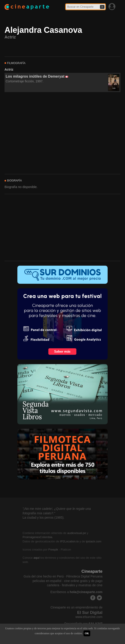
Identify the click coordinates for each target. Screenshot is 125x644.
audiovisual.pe (76, 533)
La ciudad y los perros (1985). (43, 517)
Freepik (53, 549)
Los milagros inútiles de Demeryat (35, 76)
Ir (102, 7)
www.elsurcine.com (88, 617)
